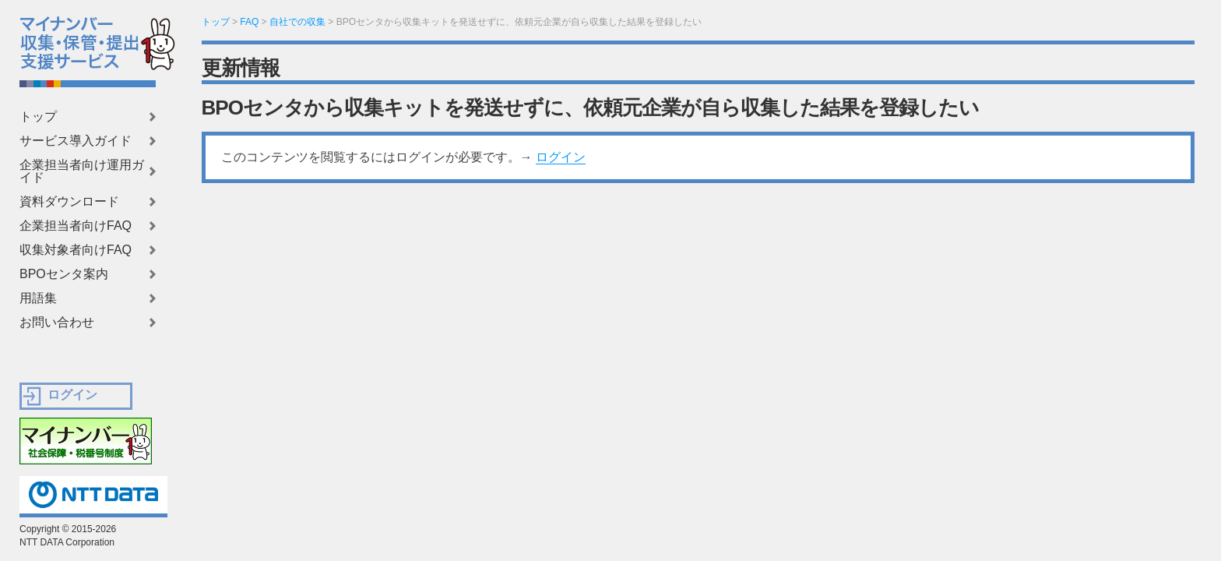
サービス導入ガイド (75, 141)
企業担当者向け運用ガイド (81, 171)
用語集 (38, 298)
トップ (38, 117)
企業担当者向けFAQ (75, 226)
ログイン (561, 157)
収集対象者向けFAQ (75, 250)
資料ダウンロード (69, 202)
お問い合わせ (56, 322)
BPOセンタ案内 (63, 274)
